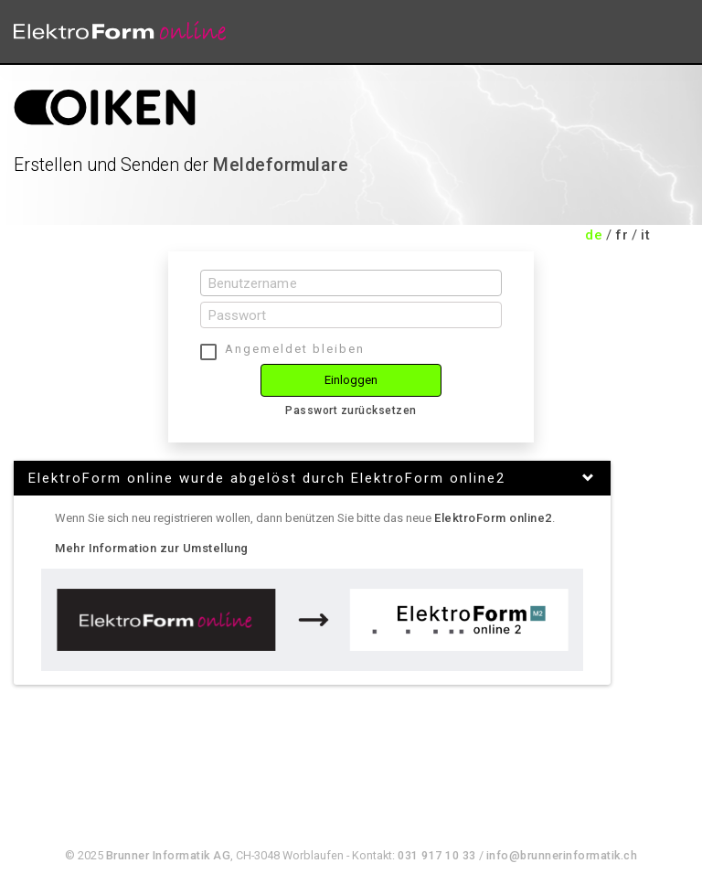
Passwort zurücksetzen (351, 410)
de (593, 235)
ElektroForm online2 (493, 518)
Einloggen (351, 380)
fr (621, 235)
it (645, 235)
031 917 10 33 (437, 855)
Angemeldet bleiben (295, 349)
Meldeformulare (280, 165)
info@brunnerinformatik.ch (562, 855)
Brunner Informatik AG (168, 855)
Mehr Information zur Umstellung (152, 548)
